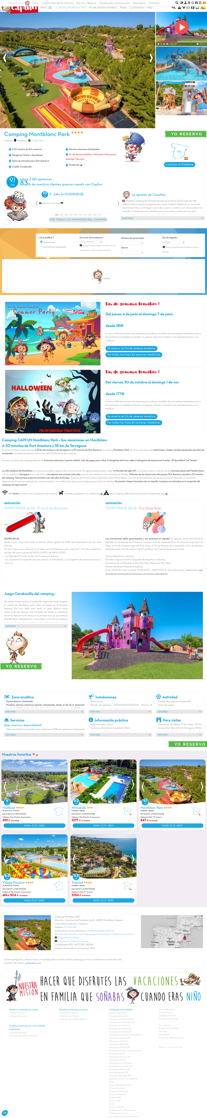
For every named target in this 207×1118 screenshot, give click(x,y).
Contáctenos (137, 7)
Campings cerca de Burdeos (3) (121, 1022)
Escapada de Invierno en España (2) (123, 1079)
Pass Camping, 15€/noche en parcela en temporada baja (134, 494)
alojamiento (49, 242)
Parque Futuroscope (117, 1088)
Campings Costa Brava (68, 1016)
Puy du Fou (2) (114, 1101)
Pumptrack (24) (115, 1098)
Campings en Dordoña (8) (119, 1047)
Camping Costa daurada (168, 1019)
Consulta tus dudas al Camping (73, 941)
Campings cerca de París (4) (120, 1029)
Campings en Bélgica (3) (118, 1044)
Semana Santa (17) (116, 1107)
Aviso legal (163, 1031)
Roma (111, 1104)
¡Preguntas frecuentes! (68, 938)
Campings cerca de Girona (119, 1025)
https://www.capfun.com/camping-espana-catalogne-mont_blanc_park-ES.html (96, 934)
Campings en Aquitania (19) (119, 1038)
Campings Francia (16, 1016)
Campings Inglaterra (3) (118, 1072)
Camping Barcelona (167, 1009)
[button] (37, 203)
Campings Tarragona (67, 1013)
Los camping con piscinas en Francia (123, 1116)
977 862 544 (37, 141)
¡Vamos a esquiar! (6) (117, 1013)
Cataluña (8, 141)
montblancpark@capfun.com (101, 931)
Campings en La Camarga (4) (120, 1063)
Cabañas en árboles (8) (118, 1016)
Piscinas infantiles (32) (117, 1094)
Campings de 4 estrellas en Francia (123, 1110)
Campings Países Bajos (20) (120, 1076)
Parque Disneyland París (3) (120, 1085)
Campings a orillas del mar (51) (121, 1019)
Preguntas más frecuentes (169, 1028)
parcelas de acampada (54, 247)
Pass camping (164, 1025)
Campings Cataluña (17, 1033)
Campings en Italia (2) (117, 1060)
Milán (111, 1082)
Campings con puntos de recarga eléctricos (126, 1035)
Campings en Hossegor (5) (119, 1057)
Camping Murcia (165, 1013)
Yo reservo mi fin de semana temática (131, 348)
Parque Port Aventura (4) (118, 1091)
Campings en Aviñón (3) (118, 1041)
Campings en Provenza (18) (119, 1069)
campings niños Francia (118, 1113)
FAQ (149, 7)
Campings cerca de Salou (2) (120, 1032)
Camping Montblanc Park (71, 7)
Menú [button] (46, 8)
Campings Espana (16, 1013)
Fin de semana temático (103, 7)
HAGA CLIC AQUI (34, 826)
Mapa (123, 7)
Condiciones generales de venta (171, 1038)
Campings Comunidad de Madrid (22, 1036)
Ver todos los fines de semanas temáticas (133, 354)
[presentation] (4, 59)
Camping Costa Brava (167, 1016)
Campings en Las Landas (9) (120, 1066)
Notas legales (164, 1034)
